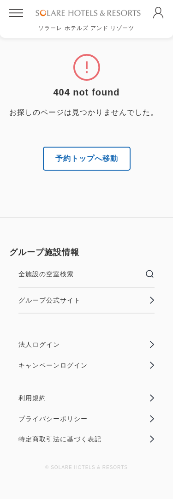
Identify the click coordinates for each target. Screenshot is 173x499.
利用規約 (86, 398)
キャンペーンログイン (86, 365)
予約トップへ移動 (86, 158)
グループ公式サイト (86, 300)
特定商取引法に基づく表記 (86, 439)
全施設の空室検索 (86, 274)
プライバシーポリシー (86, 418)
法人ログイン (86, 344)
